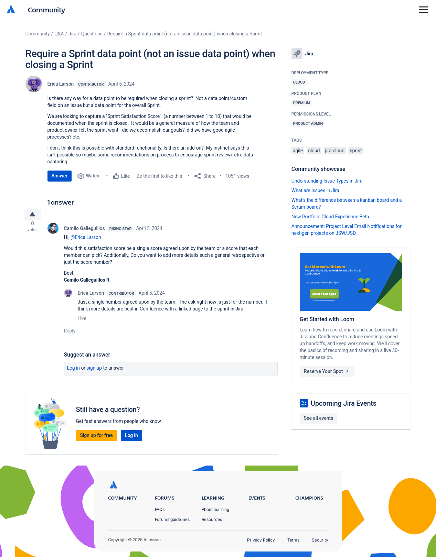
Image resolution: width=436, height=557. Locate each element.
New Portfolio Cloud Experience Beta (330, 216)
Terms (293, 540)
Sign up (94, 370)
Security (320, 540)
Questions (92, 33)
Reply (70, 333)
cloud (314, 150)
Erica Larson (60, 84)
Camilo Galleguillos (84, 231)
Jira (72, 33)
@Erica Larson (86, 240)
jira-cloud (334, 150)
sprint (356, 150)
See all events (318, 418)
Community (46, 9)
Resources (212, 519)
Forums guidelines (172, 519)
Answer (60, 175)
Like (82, 321)
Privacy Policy (261, 540)
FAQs (160, 509)
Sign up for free (96, 438)
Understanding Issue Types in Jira (327, 181)
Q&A (59, 33)
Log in (73, 370)
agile (298, 150)
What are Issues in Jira (315, 190)
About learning (216, 509)
